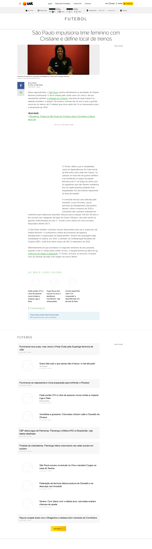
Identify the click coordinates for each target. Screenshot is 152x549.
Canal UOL (78, 4)
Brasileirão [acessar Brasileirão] (101, 10)
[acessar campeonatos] (91, 10)
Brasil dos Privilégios (62, 4)
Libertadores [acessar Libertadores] (110, 10)
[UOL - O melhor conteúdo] (28, 4)
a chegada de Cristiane (57, 98)
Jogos (50, 4)
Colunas (88, 4)
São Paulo (53, 92)
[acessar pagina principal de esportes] (123, 10)
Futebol (76, 18)
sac (106, 3)
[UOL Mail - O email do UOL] (111, 3)
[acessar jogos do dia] (42, 10)
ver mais (58, 528)
